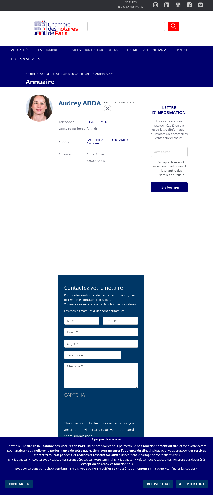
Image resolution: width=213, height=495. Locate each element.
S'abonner (170, 187)
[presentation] (98, 411)
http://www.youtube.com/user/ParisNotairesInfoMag (178, 5)
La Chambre (48, 50)
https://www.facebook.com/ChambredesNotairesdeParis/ (189, 5)
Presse (182, 50)
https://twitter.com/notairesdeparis (200, 5)
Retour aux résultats (119, 102)
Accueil (30, 74)
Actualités (20, 50)
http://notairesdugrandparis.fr (130, 5)
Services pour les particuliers (92, 50)
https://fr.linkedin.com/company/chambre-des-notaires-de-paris (166, 5)
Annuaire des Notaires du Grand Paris (65, 74)
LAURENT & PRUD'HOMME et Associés (108, 141)
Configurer (19, 483)
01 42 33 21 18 (97, 122)
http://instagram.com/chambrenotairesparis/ (155, 5)
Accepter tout (191, 483)
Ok (173, 26)
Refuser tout (158, 483)
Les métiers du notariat (147, 50)
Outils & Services (25, 59)
